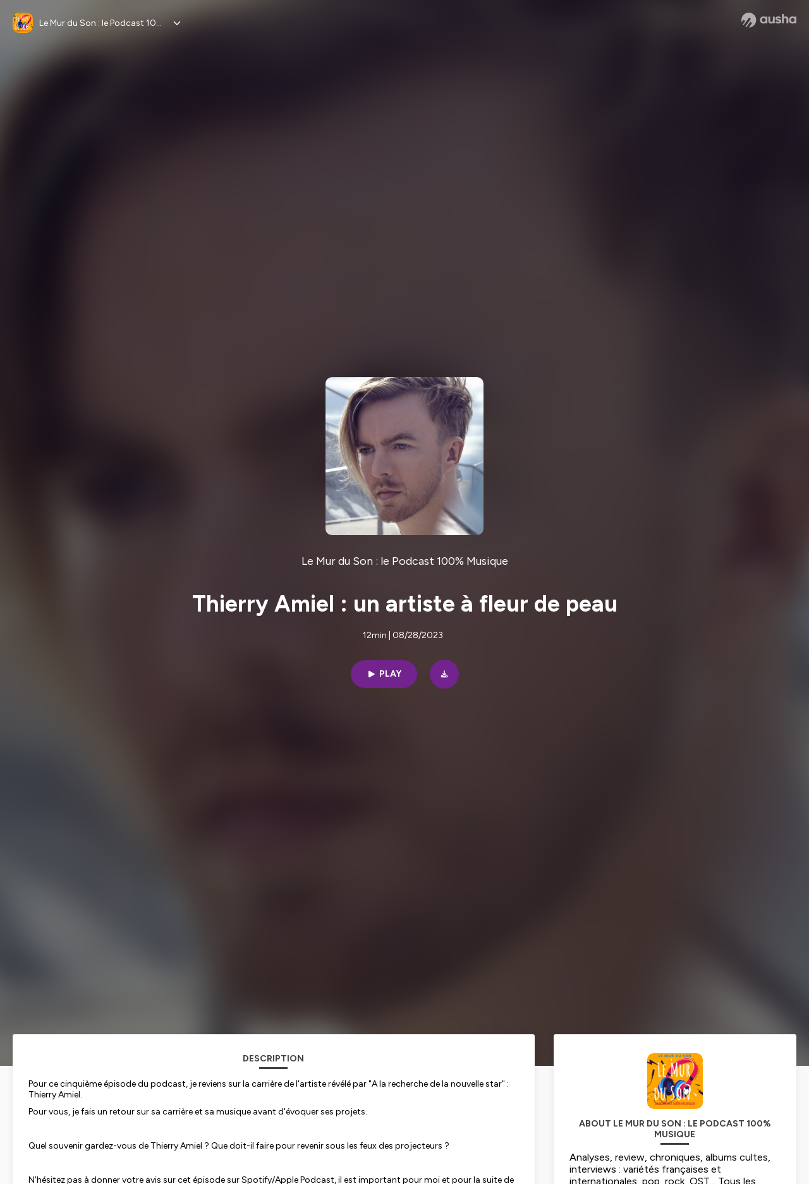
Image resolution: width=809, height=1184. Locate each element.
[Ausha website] (768, 20)
